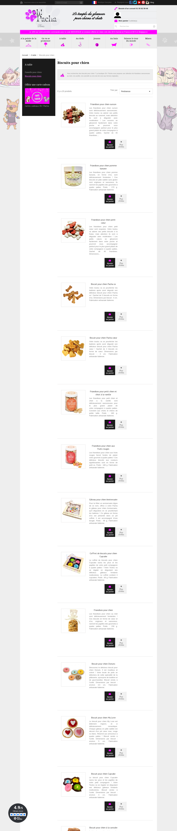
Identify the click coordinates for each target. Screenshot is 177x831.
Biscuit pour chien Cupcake (103, 624)
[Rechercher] (135, 26)
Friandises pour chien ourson (103, 104)
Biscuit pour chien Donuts (103, 539)
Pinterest (143, 2)
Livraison (132, 783)
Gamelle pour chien (33, 72)
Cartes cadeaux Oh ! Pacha (37, 97)
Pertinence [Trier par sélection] (136, 91)
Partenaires (27, 792)
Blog (152, 2)
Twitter (135, 2)
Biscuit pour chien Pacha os (103, 246)
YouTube (139, 2)
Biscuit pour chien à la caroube (103, 665)
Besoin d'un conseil (131, 9)
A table (28, 64)
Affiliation (26, 795)
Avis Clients (27, 789)
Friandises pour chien (103, 498)
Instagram (147, 2)
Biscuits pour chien (33, 76)
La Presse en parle (30, 783)
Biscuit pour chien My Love (103, 580)
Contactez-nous (29, 780)
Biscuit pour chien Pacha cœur (103, 288)
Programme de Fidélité (137, 786)
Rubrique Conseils (30, 786)
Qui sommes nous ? (30, 776)
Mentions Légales (135, 780)
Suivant (147, 748)
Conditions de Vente (136, 776)
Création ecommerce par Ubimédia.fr (93, 828)
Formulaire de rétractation (139, 789)
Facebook (131, 2)
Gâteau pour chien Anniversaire (103, 412)
